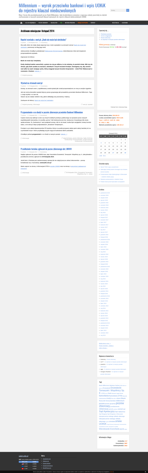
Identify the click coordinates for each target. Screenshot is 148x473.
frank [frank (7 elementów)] (109, 393)
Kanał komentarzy (48, 465)
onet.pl (85, 104)
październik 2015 (105, 266)
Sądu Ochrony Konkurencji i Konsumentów (78, 138)
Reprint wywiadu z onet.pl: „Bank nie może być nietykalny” (43, 39)
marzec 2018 (104, 210)
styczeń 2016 (104, 259)
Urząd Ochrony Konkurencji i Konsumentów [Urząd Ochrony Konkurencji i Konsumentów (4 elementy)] (116, 424)
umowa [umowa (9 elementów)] (112, 421)
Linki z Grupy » (103, 348)
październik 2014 (105, 296)
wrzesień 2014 (104, 298)
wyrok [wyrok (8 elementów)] (122, 429)
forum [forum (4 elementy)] (106, 393)
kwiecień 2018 (104, 207)
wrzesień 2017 (104, 220)
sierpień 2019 (104, 197)
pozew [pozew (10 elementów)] (102, 403)
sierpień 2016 (104, 244)
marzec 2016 (104, 256)
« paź (100, 155)
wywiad (90, 104)
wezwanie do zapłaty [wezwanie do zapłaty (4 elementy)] (113, 426)
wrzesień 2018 (104, 205)
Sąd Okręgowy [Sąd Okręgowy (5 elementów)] (103, 414)
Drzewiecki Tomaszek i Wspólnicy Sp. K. (84, 173)
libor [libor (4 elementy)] (115, 398)
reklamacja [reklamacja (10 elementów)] (103, 409)
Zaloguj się (46, 461)
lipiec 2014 (103, 303)
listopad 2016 (104, 237)
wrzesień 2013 (104, 325)
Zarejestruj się (47, 459)
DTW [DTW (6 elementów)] (103, 393)
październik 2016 (105, 239)
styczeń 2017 (104, 232)
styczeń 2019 (104, 200)
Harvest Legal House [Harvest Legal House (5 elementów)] (117, 393)
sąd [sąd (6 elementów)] (124, 409)
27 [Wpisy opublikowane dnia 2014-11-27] (113, 153)
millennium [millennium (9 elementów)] (120, 401)
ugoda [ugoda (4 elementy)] (107, 421)
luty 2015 (103, 286)
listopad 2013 (104, 320)
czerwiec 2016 (104, 249)
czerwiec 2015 (104, 276)
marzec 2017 (104, 227)
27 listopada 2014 (33, 86)
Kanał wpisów (46, 463)
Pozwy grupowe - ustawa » (106, 345)
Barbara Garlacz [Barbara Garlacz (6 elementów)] (115, 385)
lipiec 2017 (103, 222)
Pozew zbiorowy (43, 23)
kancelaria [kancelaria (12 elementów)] (104, 395)
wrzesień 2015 (104, 269)
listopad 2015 (104, 264)
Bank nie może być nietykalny (44, 100)
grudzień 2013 (104, 318)
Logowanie (125, 23)
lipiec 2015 (103, 274)
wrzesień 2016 (104, 242)
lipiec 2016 (103, 247)
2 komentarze (43, 115)
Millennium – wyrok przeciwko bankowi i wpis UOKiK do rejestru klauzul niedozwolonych (62, 8)
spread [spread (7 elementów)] (120, 409)
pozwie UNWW (55, 166)
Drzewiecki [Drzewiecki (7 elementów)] (106, 388)
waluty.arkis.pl (23, 456)
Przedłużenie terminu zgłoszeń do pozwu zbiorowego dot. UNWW (46, 149)
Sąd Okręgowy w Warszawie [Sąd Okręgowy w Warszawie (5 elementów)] (115, 414)
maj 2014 (103, 308)
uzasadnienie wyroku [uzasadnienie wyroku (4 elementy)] (103, 426)
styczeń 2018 (104, 215)
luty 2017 (103, 229)
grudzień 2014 (104, 291)
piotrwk (24, 42)
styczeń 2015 (104, 288)
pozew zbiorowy (78, 138)
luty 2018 (103, 212)
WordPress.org (47, 468)
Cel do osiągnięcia (30, 23)
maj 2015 (103, 279)
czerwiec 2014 (104, 306)
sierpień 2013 (104, 328)
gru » (104, 155)
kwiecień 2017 (104, 224)
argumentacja (67, 138)
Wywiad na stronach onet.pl (31, 83)
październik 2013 (105, 323)
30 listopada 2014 (33, 42)
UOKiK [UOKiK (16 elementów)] (102, 424)
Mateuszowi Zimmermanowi (54, 51)
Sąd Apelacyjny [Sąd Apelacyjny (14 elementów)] (107, 411)
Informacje (36, 104)
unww (90, 174)
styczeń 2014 (104, 315)
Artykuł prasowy (27, 75)
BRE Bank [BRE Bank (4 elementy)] (122, 385)
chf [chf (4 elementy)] (102, 388)
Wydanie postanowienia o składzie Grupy (112, 179)
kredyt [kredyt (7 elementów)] (109, 398)
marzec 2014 (104, 313)
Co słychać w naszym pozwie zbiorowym (116, 362)
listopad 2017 (104, 217)
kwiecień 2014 (104, 310)
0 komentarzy (44, 42)
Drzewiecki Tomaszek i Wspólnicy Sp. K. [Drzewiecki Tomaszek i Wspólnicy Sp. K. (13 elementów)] (112, 390)
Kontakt (93, 23)
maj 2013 (103, 335)
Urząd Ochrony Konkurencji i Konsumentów (83, 140)
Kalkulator (54, 23)
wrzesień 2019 (104, 195)
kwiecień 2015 (104, 281)
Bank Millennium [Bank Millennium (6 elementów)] (104, 385)
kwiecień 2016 (104, 254)
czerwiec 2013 (104, 333)
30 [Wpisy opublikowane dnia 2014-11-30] (125, 153)
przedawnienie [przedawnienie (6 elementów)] (114, 406)
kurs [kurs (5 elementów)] (112, 398)
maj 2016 (103, 252)
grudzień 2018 (104, 202)
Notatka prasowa (70, 23)
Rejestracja (115, 23)
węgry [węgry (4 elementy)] (125, 429)
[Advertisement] (113, 77)
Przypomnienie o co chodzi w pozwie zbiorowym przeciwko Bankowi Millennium (52, 112)
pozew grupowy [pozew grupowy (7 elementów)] (110, 403)
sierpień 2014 (104, 301)
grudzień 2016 (104, 234)
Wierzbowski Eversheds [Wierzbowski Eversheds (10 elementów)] (109, 429)
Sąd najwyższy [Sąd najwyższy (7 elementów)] (120, 411)
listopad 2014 (104, 293)
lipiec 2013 (103, 330)
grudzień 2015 (104, 261)
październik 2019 (105, 193)
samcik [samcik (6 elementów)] (111, 409)
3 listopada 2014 (33, 115)
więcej (111, 471)
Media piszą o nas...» (105, 343)
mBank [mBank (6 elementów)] (118, 398)
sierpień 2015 (104, 271)
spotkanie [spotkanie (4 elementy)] (115, 409)
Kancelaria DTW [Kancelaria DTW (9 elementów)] (115, 396)
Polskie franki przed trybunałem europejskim (113, 181)
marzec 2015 (104, 283)
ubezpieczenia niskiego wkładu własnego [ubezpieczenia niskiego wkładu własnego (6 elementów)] (112, 416)
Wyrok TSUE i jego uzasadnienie (109, 167)
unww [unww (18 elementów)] (118, 421)
